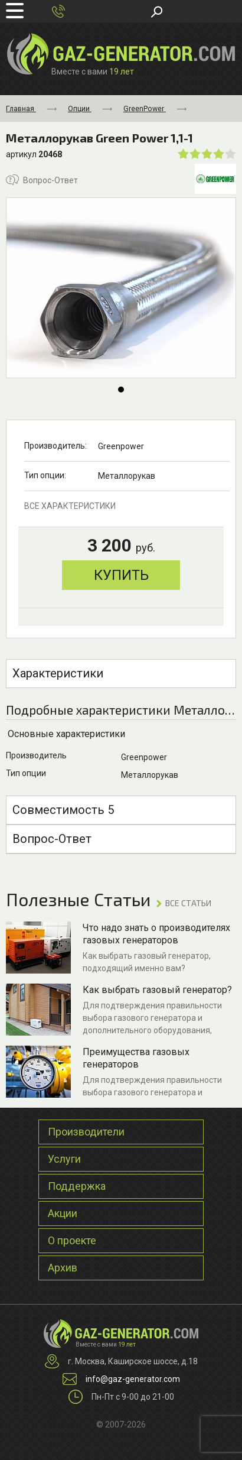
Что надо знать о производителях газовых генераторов (156, 934)
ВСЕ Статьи (188, 903)
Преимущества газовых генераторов (136, 1058)
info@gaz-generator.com (133, 1379)
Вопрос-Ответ (42, 179)
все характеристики (70, 506)
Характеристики (57, 673)
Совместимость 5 (63, 810)
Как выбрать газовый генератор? (157, 989)
